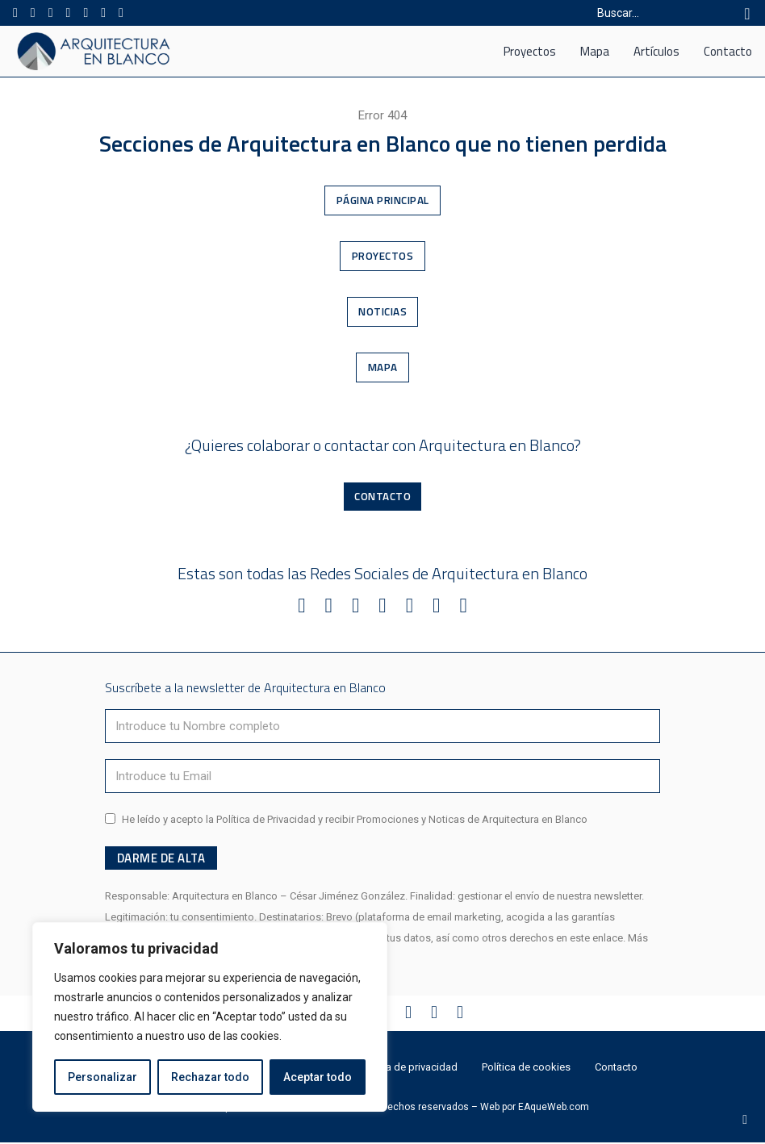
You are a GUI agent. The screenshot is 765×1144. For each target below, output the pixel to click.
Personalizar (102, 1077)
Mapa (594, 51)
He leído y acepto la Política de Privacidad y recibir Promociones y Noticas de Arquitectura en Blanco (354, 820)
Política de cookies (526, 1069)
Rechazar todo (210, 1077)
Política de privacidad (407, 1069)
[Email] (382, 777)
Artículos (656, 51)
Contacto (728, 51)
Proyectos (530, 51)
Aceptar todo (317, 1077)
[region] (209, 1017)
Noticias (382, 311)
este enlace (596, 939)
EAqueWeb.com (553, 1108)
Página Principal (383, 200)
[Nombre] (382, 727)
